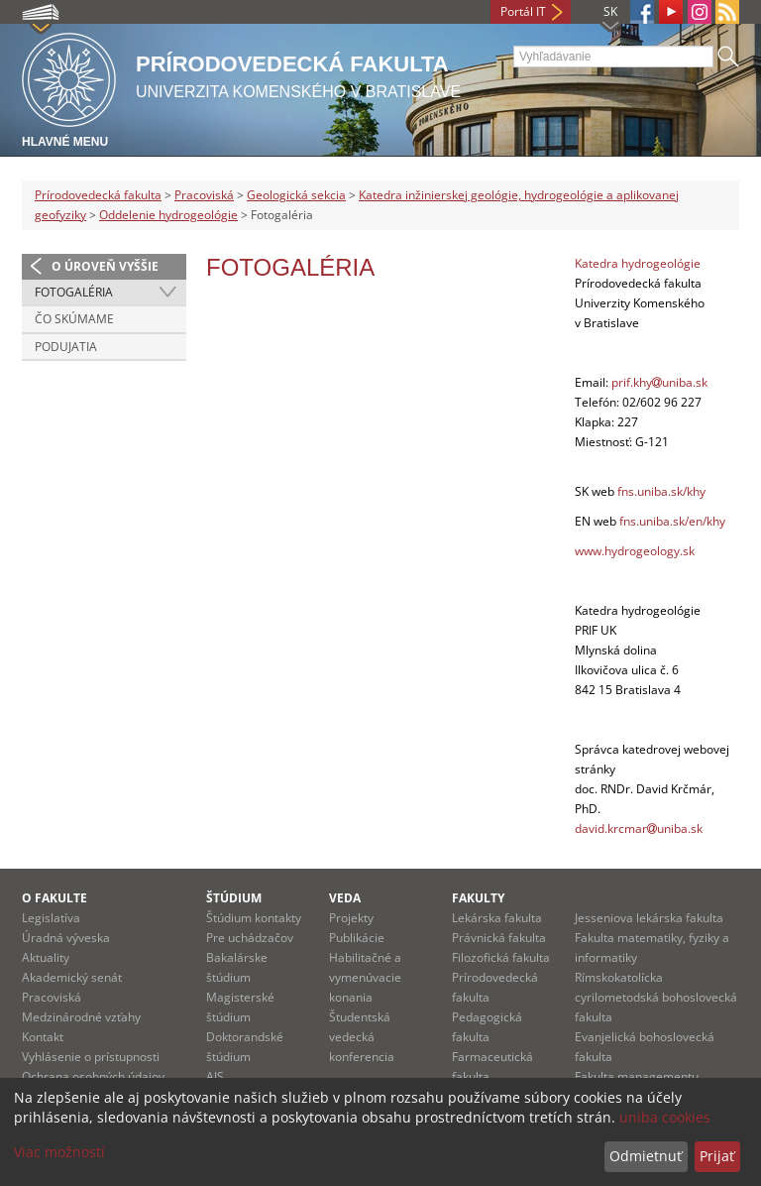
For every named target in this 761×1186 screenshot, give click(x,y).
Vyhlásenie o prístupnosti (91, 1056)
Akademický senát (72, 977)
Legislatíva (51, 917)
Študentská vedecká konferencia (361, 1036)
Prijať (717, 1155)
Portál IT (523, 11)
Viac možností (59, 1151)
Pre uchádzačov (249, 937)
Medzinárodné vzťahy (81, 1016)
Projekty (351, 917)
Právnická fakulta (499, 937)
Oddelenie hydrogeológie (168, 214)
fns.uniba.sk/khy (661, 491)
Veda (345, 898)
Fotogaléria (74, 292)
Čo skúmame (74, 318)
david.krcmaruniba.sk (639, 828)
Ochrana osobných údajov (93, 1076)
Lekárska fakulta (497, 917)
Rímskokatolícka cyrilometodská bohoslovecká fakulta (656, 997)
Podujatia (66, 346)
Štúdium (234, 898)
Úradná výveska (66, 937)
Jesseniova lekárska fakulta (649, 917)
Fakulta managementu (637, 1076)
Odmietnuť (645, 1155)
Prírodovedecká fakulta (98, 194)
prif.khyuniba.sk (659, 382)
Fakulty (478, 898)
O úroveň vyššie (105, 266)
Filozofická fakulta (501, 957)
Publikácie (356, 937)
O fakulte (54, 898)
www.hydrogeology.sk (635, 550)
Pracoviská (204, 194)
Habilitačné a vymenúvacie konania (365, 977)
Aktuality (45, 957)
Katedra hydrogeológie (638, 263)
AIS (215, 1076)
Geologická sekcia (296, 194)
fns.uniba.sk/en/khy (672, 521)
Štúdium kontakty (253, 917)
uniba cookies (664, 1117)
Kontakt (42, 1036)
